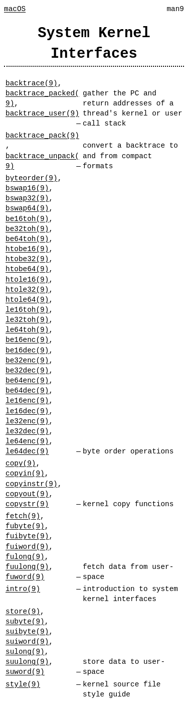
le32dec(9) (27, 431)
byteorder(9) (32, 178)
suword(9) (25, 671)
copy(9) (21, 463)
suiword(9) (27, 641)
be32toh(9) (27, 228)
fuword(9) (25, 576)
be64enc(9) (27, 380)
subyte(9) (25, 621)
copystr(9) (27, 504)
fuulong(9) (27, 566)
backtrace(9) (32, 83)
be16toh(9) (27, 218)
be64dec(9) (27, 390)
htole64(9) (27, 299)
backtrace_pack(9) (42, 135)
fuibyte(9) (27, 536)
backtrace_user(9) (42, 113)
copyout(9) (27, 494)
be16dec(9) (27, 350)
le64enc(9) (27, 441)
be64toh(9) (27, 239)
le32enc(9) (27, 421)
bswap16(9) (27, 188)
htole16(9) (27, 279)
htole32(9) (27, 289)
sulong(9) (25, 651)
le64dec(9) (27, 451)
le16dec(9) (27, 411)
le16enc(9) (27, 400)
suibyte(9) (27, 631)
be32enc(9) (27, 360)
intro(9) (23, 589)
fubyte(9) (25, 526)
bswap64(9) (27, 208)
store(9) (23, 611)
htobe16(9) (27, 249)
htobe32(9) (27, 259)
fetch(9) (23, 516)
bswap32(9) (27, 198)
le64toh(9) (27, 329)
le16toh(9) (27, 309)
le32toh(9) (27, 319)
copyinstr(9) (32, 484)
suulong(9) (27, 661)
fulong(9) (25, 556)
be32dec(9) (27, 370)
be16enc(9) (27, 339)
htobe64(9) (27, 269)
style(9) (23, 684)
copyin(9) (25, 473)
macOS (15, 9)
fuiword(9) (27, 546)
